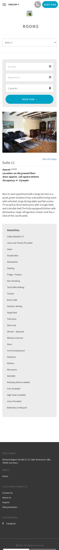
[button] (6, 132)
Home (5, 476)
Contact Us (7, 492)
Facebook (9, 523)
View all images (49, 159)
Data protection (9, 507)
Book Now (28, 99)
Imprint (5, 502)
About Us (6, 497)
